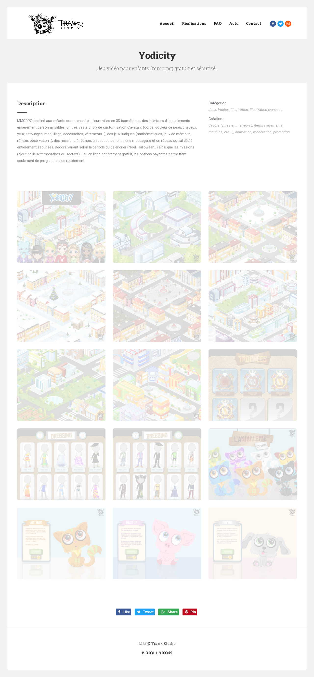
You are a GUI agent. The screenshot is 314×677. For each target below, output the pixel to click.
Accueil (167, 23)
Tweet (145, 612)
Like (124, 612)
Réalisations (194, 23)
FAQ (218, 23)
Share (169, 612)
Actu (234, 23)
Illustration (239, 109)
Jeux (212, 109)
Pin (190, 612)
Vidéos (223, 109)
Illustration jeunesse (266, 109)
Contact (253, 23)
